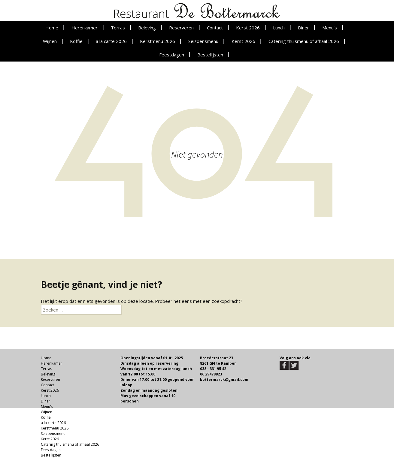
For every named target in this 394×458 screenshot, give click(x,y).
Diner (303, 28)
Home (51, 28)
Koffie (76, 41)
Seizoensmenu (203, 41)
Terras (118, 28)
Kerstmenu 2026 (157, 41)
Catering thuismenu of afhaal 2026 (303, 41)
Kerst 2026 (248, 28)
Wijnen (50, 41)
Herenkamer (84, 28)
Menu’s (329, 28)
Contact (215, 28)
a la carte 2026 (111, 41)
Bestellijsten (210, 55)
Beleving (147, 28)
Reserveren (181, 28)
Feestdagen (171, 55)
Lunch (279, 28)
